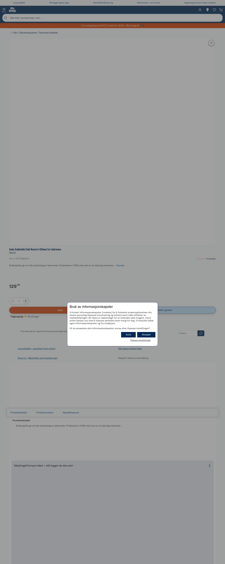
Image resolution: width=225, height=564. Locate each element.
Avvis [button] (128, 334)
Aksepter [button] (146, 334)
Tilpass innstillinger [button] (140, 340)
